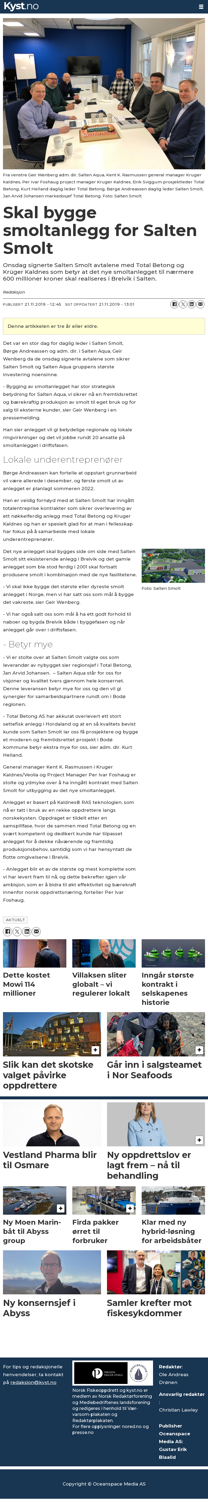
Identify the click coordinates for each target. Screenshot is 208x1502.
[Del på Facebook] (174, 304)
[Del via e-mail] (200, 304)
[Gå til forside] (21, 6)
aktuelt (15, 920)
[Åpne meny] (201, 7)
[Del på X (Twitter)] (183, 304)
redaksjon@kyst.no (33, 1382)
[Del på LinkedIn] (192, 304)
